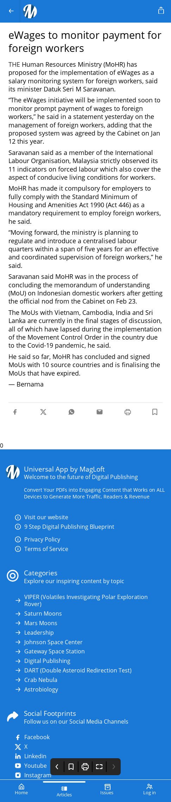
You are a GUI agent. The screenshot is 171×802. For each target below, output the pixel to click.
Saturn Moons (38, 613)
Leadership (34, 632)
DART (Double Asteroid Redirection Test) (73, 670)
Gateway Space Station (49, 651)
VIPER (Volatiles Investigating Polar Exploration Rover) (81, 600)
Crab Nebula (35, 680)
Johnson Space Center (48, 642)
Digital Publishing (42, 661)
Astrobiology (36, 689)
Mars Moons (35, 623)
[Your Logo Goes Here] (88, 11)
